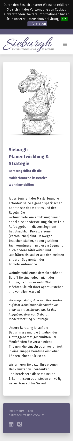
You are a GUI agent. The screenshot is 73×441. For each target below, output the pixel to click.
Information (37, 23)
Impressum (16, 411)
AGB (30, 411)
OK (64, 19)
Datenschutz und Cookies (27, 415)
